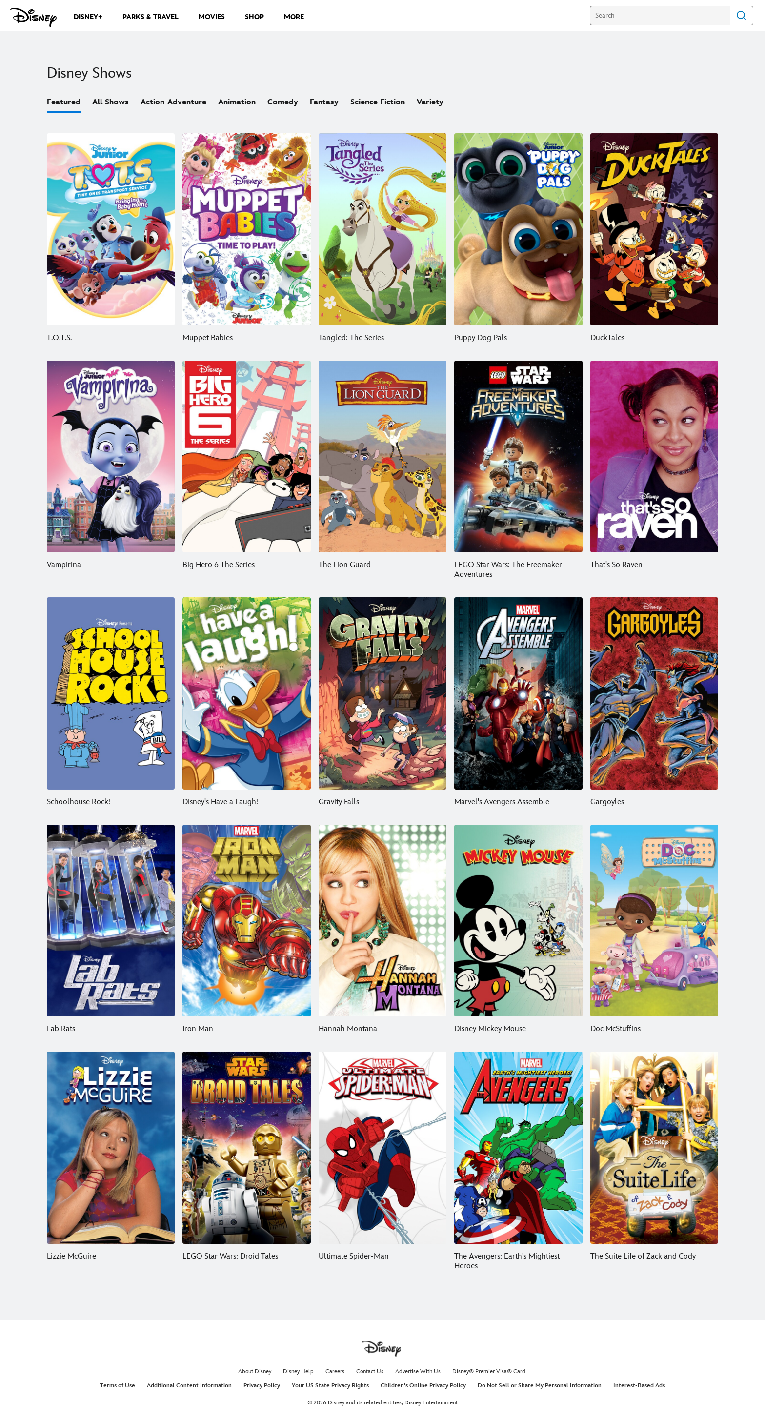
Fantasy (324, 102)
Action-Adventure (173, 102)
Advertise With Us (418, 1371)
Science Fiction (377, 102)
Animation (237, 102)
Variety (430, 102)
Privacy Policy (261, 1385)
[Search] (660, 15)
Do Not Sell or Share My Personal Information (540, 1385)
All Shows (110, 102)
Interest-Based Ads (639, 1385)
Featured (64, 102)
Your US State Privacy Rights (330, 1385)
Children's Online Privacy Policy (423, 1385)
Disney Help (298, 1371)
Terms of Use (117, 1385)
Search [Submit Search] (741, 15)
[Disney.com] (33, 17)
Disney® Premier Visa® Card (488, 1371)
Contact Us (369, 1371)
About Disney (254, 1371)
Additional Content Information (189, 1385)
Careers (334, 1371)
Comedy (282, 102)
